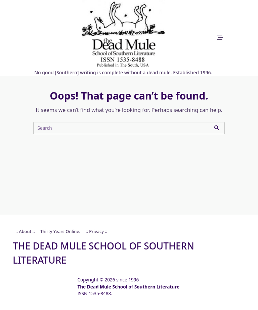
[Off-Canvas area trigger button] (220, 38)
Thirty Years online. (60, 231)
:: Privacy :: (96, 231)
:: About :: (25, 231)
